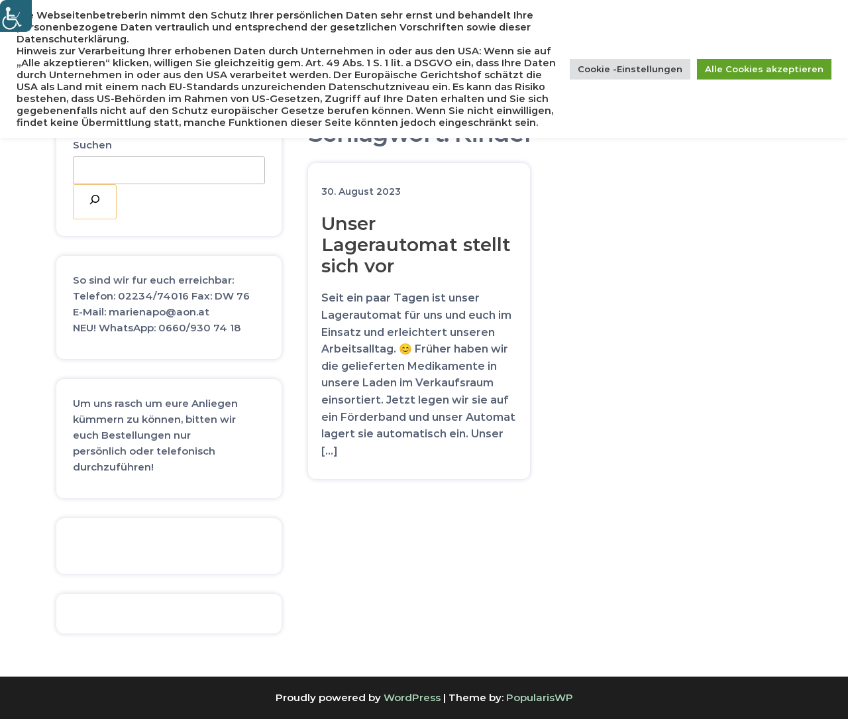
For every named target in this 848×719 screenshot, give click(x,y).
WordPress (412, 697)
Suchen (92, 144)
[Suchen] (95, 201)
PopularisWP (539, 697)
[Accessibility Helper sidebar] (16, 16)
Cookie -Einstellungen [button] (630, 69)
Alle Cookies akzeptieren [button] (764, 69)
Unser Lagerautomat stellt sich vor (416, 244)
